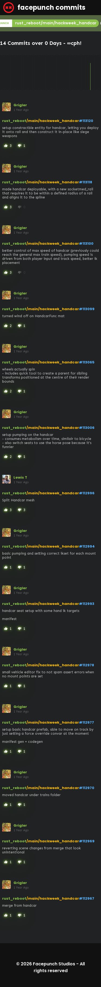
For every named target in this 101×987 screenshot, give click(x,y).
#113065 (87, 362)
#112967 (86, 898)
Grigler (20, 105)
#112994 (87, 546)
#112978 (86, 665)
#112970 (86, 787)
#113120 (86, 120)
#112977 (86, 722)
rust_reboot (14, 120)
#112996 (87, 493)
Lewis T (20, 477)
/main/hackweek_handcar (52, 120)
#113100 (86, 243)
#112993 (86, 603)
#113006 (87, 427)
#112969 (87, 841)
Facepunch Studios (54, 964)
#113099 (87, 309)
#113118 (85, 182)
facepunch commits (44, 7)
